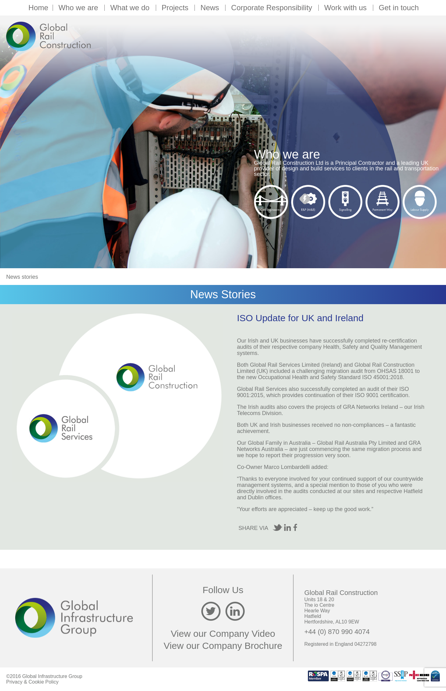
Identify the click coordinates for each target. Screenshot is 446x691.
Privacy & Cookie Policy (32, 681)
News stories (22, 277)
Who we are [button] (79, 8)
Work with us (346, 8)
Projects (176, 8)
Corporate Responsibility (272, 8)
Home (38, 8)
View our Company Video (223, 633)
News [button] (210, 8)
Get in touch (399, 8)
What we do (130, 8)
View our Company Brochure (223, 646)
